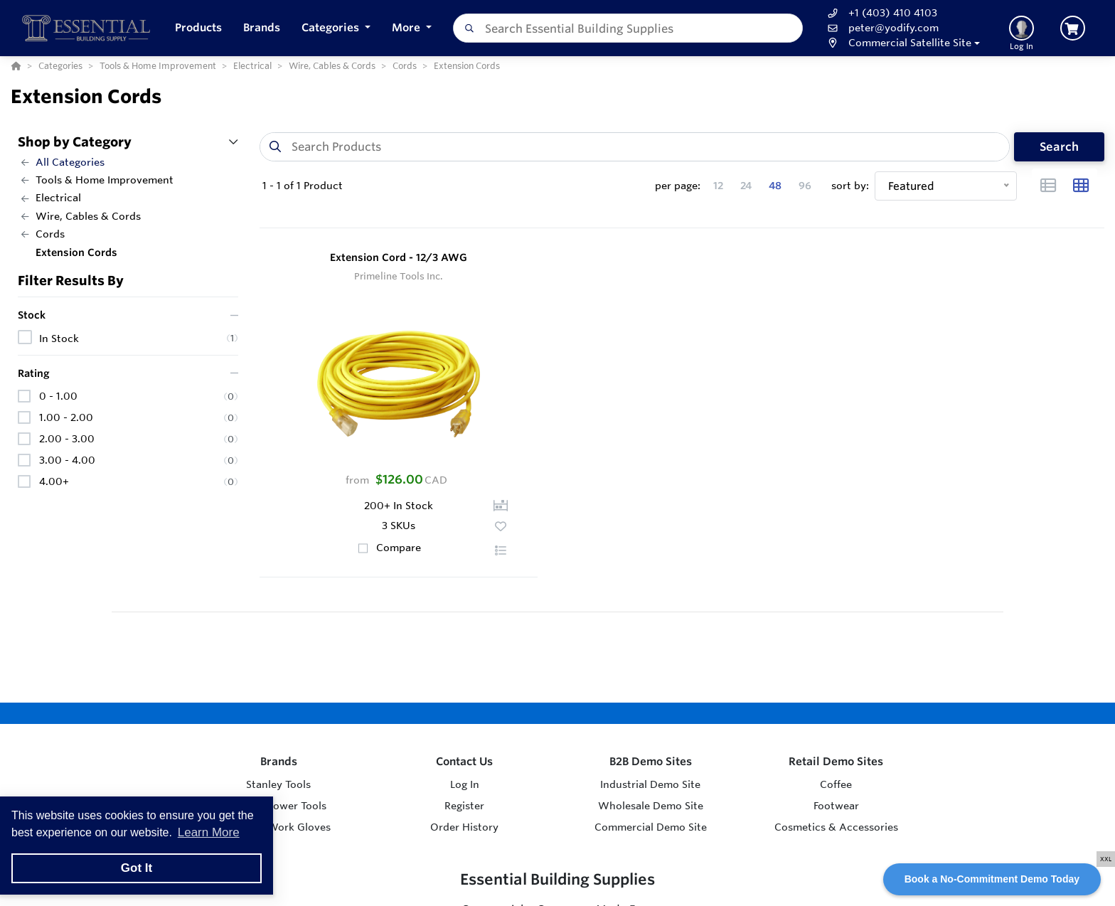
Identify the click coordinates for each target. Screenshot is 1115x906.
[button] (336, 28)
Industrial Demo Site (650, 784)
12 (718, 185)
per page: (677, 185)
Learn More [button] (209, 832)
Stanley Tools (278, 784)
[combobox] (628, 28)
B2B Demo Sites (650, 761)
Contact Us (464, 761)
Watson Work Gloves (278, 827)
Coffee (836, 784)
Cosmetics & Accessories (836, 827)
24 (746, 185)
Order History (464, 827)
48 (775, 185)
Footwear (836, 805)
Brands (278, 761)
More (407, 27)
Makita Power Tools (278, 805)
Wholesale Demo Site (650, 805)
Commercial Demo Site (650, 827)
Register (464, 805)
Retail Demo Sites (836, 761)
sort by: (850, 185)
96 (805, 185)
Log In (464, 784)
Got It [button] (136, 868)
